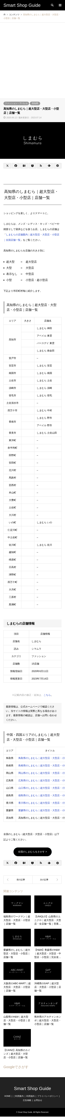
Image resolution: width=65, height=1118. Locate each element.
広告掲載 (27, 1100)
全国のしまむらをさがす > (32, 851)
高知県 (35, 103)
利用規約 (30, 1096)
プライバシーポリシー (47, 1096)
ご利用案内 (18, 1096)
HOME (7, 1096)
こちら (47, 695)
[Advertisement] (32, 63)
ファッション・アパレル (16, 103)
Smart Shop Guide (32, 1088)
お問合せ (38, 1100)
